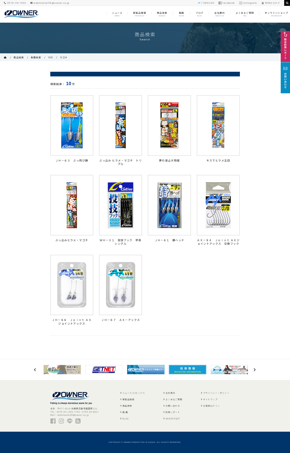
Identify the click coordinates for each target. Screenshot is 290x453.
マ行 (50, 57)
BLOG (125, 418)
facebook (226, 2)
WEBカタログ (270, 2)
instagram (248, 2)
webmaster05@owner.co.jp (49, 2)
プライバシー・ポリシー (216, 392)
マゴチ (64, 57)
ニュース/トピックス (133, 392)
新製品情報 (128, 399)
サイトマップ (210, 399)
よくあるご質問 (174, 399)
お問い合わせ (173, 405)
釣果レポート (173, 412)
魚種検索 (36, 57)
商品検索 (19, 57)
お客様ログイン (211, 405)
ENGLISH (209, 2)
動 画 (125, 412)
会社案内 (170, 392)
